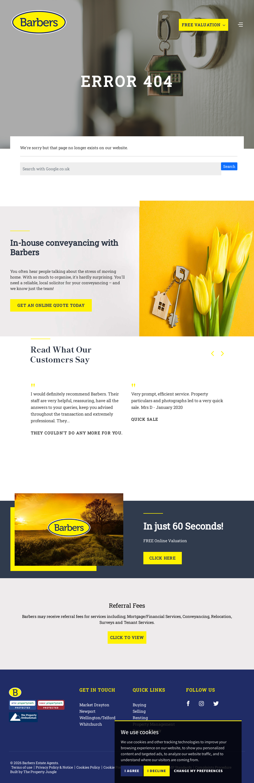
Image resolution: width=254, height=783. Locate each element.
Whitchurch (90, 724)
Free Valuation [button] (203, 24)
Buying (139, 704)
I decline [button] (156, 775)
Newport (87, 711)
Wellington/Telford (97, 717)
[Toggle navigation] (240, 24)
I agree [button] (132, 775)
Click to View (127, 637)
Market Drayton (94, 704)
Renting (140, 717)
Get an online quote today (51, 305)
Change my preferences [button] (198, 775)
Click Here (162, 558)
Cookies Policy (88, 767)
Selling (139, 711)
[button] (212, 353)
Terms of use (21, 767)
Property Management (154, 724)
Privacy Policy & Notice (54, 767)
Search (229, 166)
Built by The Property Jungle (33, 771)
